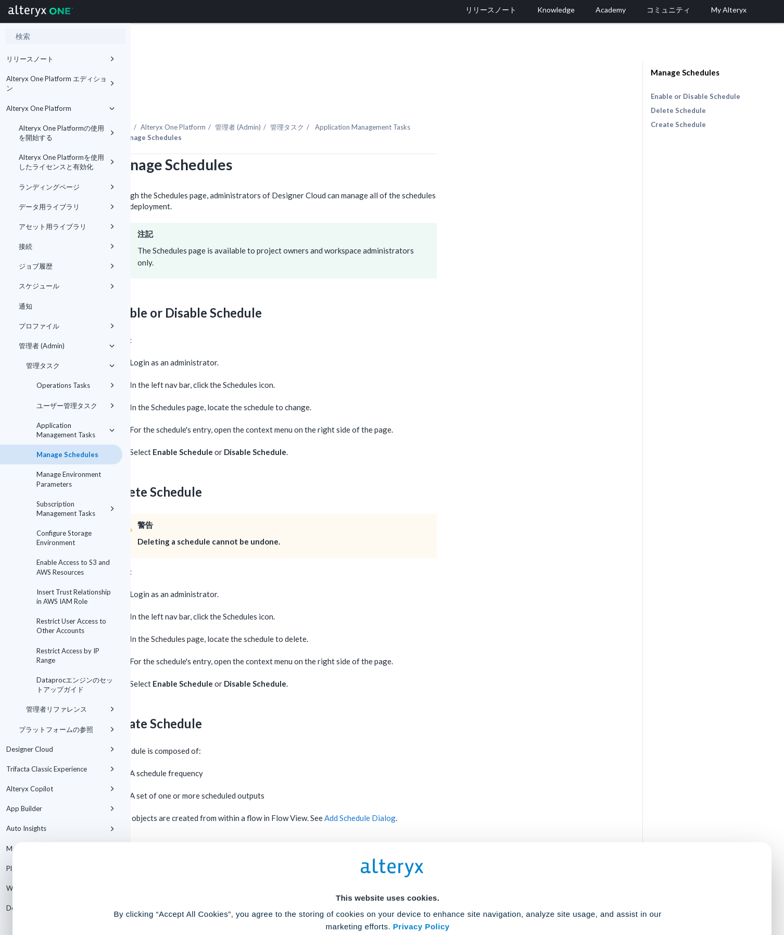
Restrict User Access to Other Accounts (71, 626)
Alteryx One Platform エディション (60, 83)
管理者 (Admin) (67, 346)
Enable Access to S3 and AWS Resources (73, 567)
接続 (67, 246)
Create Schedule (678, 124)
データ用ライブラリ (67, 207)
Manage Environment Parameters (68, 479)
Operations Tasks (75, 385)
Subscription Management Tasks (75, 508)
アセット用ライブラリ (67, 226)
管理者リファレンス (70, 709)
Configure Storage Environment (64, 538)
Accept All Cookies (313, 889)
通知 (25, 306)
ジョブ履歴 (67, 266)
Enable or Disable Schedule (695, 96)
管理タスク (70, 365)
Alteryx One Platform (60, 108)
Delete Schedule (678, 110)
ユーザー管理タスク (75, 405)
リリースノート (60, 59)
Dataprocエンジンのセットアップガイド (74, 684)
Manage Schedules (67, 454)
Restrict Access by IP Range (67, 655)
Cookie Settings (388, 858)
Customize (472, 889)
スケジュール (67, 286)
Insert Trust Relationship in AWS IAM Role (73, 596)
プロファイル (67, 326)
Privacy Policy (421, 829)
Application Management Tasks (75, 430)
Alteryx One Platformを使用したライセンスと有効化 (67, 162)
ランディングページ (67, 187)
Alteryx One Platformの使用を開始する (67, 133)
